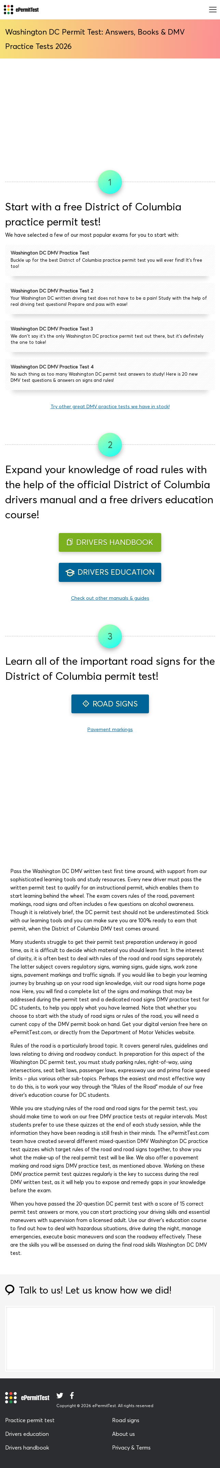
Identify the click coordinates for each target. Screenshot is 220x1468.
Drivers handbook (27, 1447)
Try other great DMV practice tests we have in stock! (110, 406)
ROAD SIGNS (110, 704)
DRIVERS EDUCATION (110, 572)
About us (123, 1433)
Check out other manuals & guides (110, 598)
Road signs (125, 1420)
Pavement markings (110, 729)
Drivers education (27, 1433)
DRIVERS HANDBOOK (110, 542)
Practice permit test (30, 1420)
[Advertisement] (110, 111)
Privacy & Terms (131, 1447)
